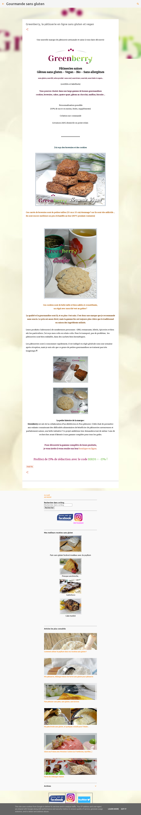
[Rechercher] (47, 3)
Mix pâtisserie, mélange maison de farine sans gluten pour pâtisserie (68, 677)
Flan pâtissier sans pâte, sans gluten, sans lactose (61, 702)
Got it (123, 809)
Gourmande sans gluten (25, 4)
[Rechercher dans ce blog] (58, 505)
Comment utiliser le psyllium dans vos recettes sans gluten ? (65, 652)
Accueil (47, 495)
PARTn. (30, 466)
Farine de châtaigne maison (54, 777)
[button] (27, 29)
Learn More (113, 809)
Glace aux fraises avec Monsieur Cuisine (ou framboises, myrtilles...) (68, 752)
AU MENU (47, 497)
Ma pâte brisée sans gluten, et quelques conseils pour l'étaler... (66, 727)
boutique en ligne (87, 448)
